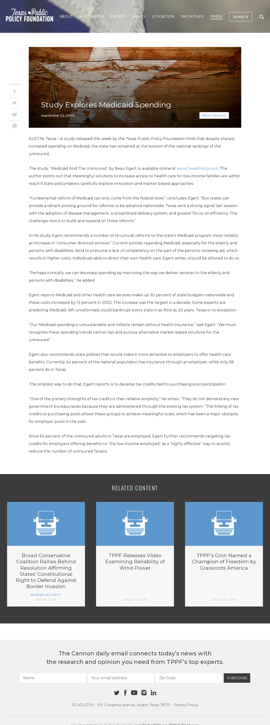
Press (216, 16)
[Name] (53, 678)
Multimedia (91, 16)
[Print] (14, 126)
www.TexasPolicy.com (197, 168)
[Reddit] (14, 115)
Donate (240, 17)
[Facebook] (14, 92)
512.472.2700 (83, 705)
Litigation (163, 16)
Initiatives (192, 16)
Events (118, 16)
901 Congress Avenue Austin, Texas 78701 (133, 705)
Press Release (214, 115)
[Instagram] (144, 692)
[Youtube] (134, 693)
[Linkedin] (153, 692)
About (66, 16)
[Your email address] (121, 678)
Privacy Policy (186, 705)
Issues (138, 16)
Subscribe (237, 678)
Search (261, 17)
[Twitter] (14, 103)
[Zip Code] (189, 678)
